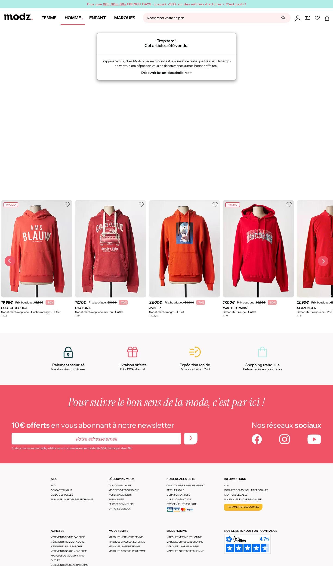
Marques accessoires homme (185, 551)
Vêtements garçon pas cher (69, 551)
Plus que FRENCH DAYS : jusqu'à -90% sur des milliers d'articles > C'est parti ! (166, 4)
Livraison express (178, 494)
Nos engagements (120, 494)
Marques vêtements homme (184, 537)
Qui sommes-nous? (121, 485)
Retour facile (175, 490)
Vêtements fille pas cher (67, 546)
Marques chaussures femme (127, 541)
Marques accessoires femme (127, 551)
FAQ (53, 485)
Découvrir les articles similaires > (166, 73)
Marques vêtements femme (126, 537)
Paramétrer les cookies (243, 506)
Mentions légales (235, 494)
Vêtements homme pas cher (68, 541)
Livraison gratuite (178, 499)
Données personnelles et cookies (246, 490)
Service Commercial (122, 504)
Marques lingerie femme (124, 546)
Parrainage (116, 499)
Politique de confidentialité (243, 499)
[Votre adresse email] (96, 438)
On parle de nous (120, 508)
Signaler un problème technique (72, 499)
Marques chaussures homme (184, 541)
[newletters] (190, 438)
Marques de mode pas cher (68, 555)
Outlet (55, 560)
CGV (226, 485)
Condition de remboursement (185, 485)
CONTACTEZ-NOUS (61, 490)
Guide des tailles (62, 494)
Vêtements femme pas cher (68, 537)
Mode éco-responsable (124, 490)
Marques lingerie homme (182, 546)
